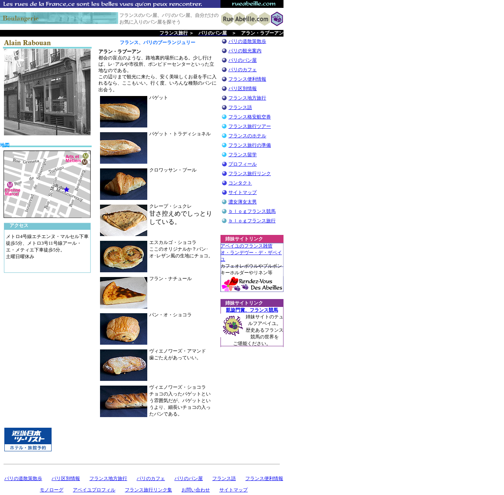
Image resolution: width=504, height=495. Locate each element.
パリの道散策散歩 (247, 41)
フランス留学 (242, 154)
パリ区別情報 (242, 88)
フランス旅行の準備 (249, 145)
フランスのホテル (247, 136)
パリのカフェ (242, 69)
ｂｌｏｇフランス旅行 (252, 220)
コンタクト (240, 183)
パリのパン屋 (242, 60)
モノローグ (51, 490)
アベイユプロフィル (94, 490)
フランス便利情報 (247, 79)
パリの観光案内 (244, 51)
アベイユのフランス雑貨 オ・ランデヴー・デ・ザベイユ (251, 252)
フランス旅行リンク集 (148, 490)
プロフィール (242, 164)
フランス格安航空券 (249, 117)
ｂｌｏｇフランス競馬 (252, 211)
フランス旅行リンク (249, 173)
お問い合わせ (196, 490)
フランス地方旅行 (247, 98)
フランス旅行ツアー (249, 126)
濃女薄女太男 (242, 202)
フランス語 (240, 107)
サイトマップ (242, 192)
